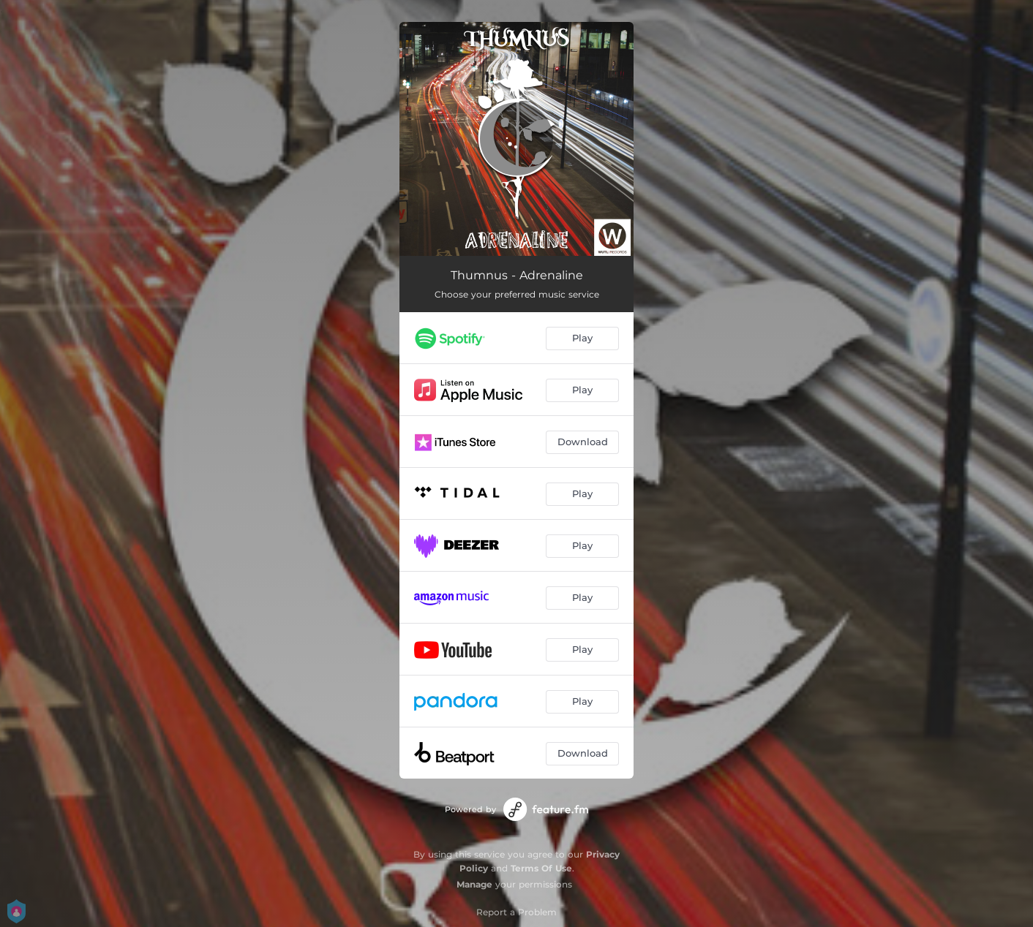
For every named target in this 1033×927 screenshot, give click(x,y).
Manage (474, 884)
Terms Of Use (541, 868)
